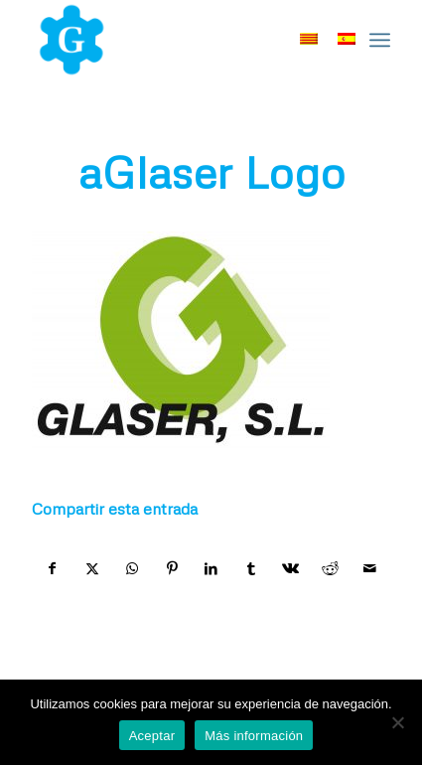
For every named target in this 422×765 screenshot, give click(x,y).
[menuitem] (379, 40)
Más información (254, 735)
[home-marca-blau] (175, 39)
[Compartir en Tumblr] (250, 568)
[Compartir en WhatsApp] (132, 568)
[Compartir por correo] (370, 568)
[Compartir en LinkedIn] (212, 568)
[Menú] (379, 40)
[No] (397, 722)
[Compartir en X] (92, 568)
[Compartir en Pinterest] (172, 568)
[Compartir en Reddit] (330, 568)
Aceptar (152, 735)
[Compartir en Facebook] (52, 568)
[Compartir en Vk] (290, 568)
